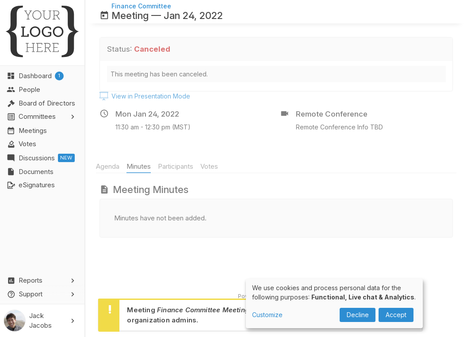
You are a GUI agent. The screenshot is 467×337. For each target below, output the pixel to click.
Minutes (142, 166)
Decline (358, 314)
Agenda (111, 166)
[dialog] (334, 303)
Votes (212, 166)
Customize (267, 314)
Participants (179, 166)
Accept (396, 314)
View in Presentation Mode (145, 96)
